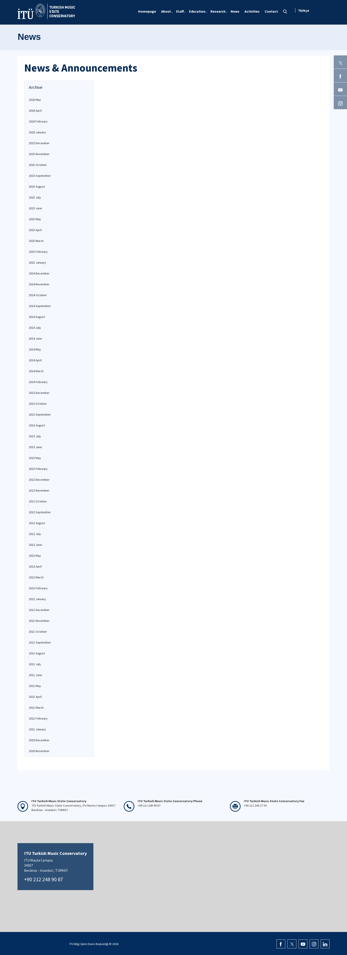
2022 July (35, 534)
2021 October (38, 632)
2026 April (35, 111)
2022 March (36, 577)
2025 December (39, 143)
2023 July (35, 436)
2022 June (35, 545)
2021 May (35, 686)
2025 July (35, 197)
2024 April (35, 360)
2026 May (35, 100)
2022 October (38, 501)
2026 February (38, 121)
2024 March (36, 371)
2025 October (38, 165)
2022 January (37, 599)
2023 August (37, 425)
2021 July (35, 664)
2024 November (39, 284)
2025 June (35, 208)
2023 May (35, 458)
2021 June (35, 675)
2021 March (36, 708)
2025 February (38, 252)
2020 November (39, 751)
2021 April (35, 697)
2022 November (39, 490)
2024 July (35, 328)
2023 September (40, 414)
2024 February (38, 382)
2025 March (36, 241)
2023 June (35, 447)
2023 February (38, 469)
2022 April (35, 566)
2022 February (38, 588)
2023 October (38, 404)
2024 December (39, 273)
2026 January (37, 132)
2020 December (39, 740)
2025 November (39, 154)
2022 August (37, 523)
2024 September (40, 306)
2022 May (35, 556)
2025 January (37, 263)
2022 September (40, 512)
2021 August (37, 653)
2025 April (35, 230)
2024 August (37, 317)
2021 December (39, 610)
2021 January (37, 729)
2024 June (35, 338)
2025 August (37, 187)
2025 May (35, 219)
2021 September (40, 642)
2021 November (39, 621)
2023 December (39, 393)
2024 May (35, 349)
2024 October (38, 295)
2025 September (40, 176)
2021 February (38, 718)
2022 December (39, 480)
